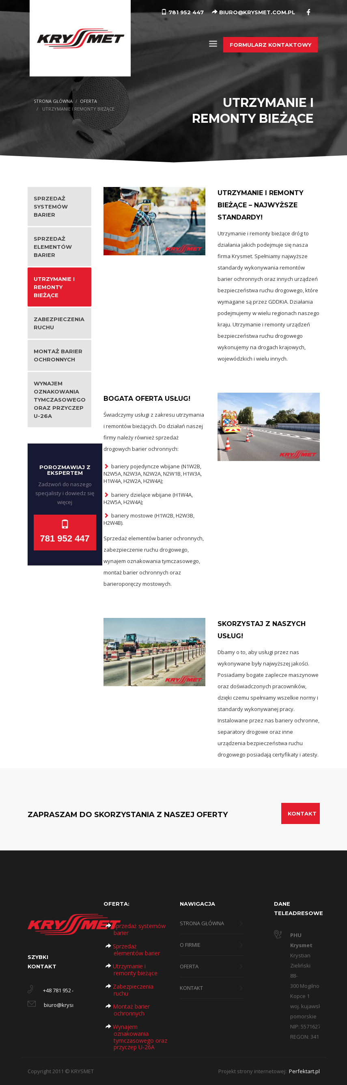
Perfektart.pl (304, 1071)
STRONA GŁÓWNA (53, 101)
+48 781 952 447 (62, 990)
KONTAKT (302, 813)
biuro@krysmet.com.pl (71, 1005)
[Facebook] (308, 11)
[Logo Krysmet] (80, 37)
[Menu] (213, 45)
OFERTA (88, 101)
